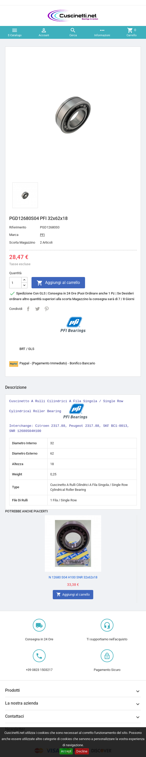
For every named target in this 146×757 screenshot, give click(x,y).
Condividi (28, 309)
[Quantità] (15, 282)
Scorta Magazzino (22, 242)
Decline (81, 751)
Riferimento (17, 227)
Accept (66, 751)
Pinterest (47, 309)
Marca (13, 235)
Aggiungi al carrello (58, 283)
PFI (42, 235)
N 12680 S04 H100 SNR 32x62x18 (73, 577)
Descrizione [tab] (16, 387)
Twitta (37, 309)
